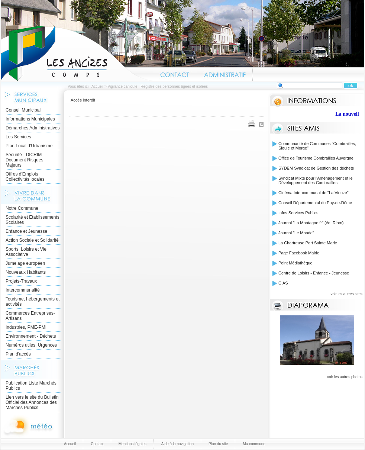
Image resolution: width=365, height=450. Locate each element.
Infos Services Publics (298, 212)
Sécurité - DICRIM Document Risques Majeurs (24, 160)
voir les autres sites (346, 294)
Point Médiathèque (295, 263)
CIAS (283, 283)
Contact (175, 74)
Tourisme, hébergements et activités (32, 301)
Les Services (18, 136)
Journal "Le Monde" (296, 233)
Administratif (224, 74)
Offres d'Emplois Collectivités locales (25, 176)
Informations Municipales (30, 119)
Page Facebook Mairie (298, 253)
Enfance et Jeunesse (26, 231)
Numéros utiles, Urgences (31, 345)
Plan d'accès (18, 354)
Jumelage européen (25, 263)
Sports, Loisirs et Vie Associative (26, 252)
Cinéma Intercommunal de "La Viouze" (313, 192)
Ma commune (254, 444)
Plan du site (218, 444)
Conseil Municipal (23, 110)
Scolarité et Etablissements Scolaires (32, 220)
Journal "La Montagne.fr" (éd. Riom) (310, 223)
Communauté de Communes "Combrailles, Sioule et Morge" (317, 145)
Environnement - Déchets (31, 336)
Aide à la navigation (177, 444)
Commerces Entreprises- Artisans (30, 316)
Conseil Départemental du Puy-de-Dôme (315, 202)
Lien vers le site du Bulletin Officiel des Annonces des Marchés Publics (32, 402)
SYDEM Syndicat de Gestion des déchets (316, 168)
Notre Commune (22, 208)
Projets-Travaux (21, 281)
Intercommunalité (23, 290)
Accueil (77, 53)
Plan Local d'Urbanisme (29, 145)
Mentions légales (132, 444)
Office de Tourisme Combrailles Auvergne (315, 158)
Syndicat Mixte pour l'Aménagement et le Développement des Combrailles (315, 180)
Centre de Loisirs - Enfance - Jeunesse (313, 273)
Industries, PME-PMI (26, 327)
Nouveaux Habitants (26, 272)
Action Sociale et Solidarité (32, 240)
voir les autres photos (344, 377)
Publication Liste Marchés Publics (31, 385)
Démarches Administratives (32, 128)
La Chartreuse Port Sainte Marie (307, 243)
